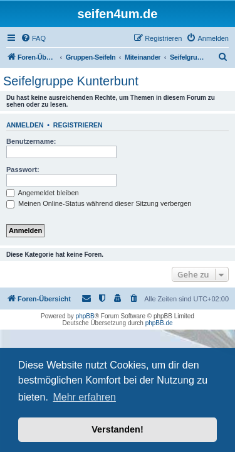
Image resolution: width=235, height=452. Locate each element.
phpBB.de (159, 323)
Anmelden (25, 125)
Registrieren (78, 125)
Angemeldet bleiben (42, 192)
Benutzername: (31, 141)
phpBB (85, 316)
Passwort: (22, 169)
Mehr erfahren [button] (84, 397)
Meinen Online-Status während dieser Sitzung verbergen (98, 203)
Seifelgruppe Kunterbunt (70, 81)
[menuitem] (33, 38)
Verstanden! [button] (117, 429)
